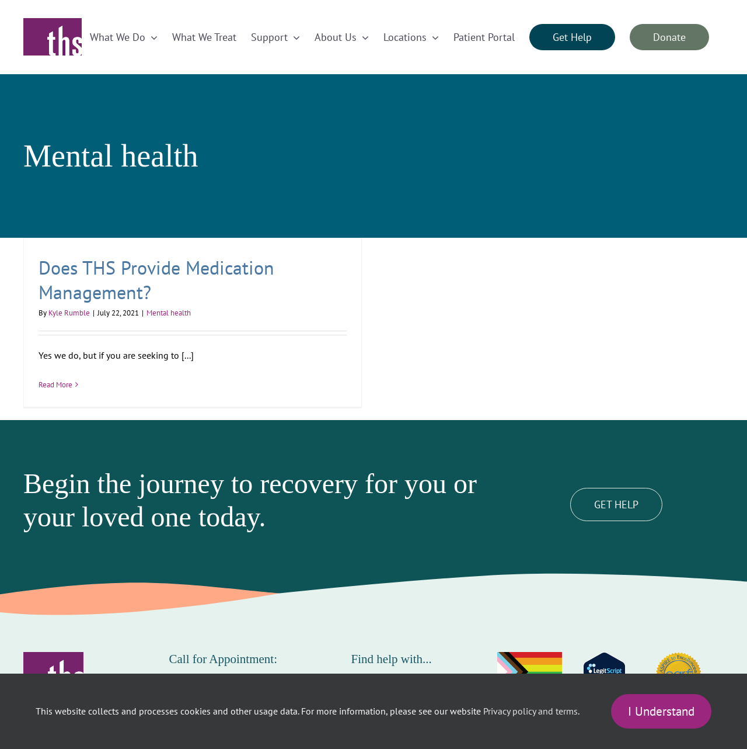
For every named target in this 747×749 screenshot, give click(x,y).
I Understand (661, 711)
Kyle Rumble (69, 313)
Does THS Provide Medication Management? (156, 279)
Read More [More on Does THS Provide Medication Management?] (55, 385)
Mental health (168, 313)
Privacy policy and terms (530, 711)
